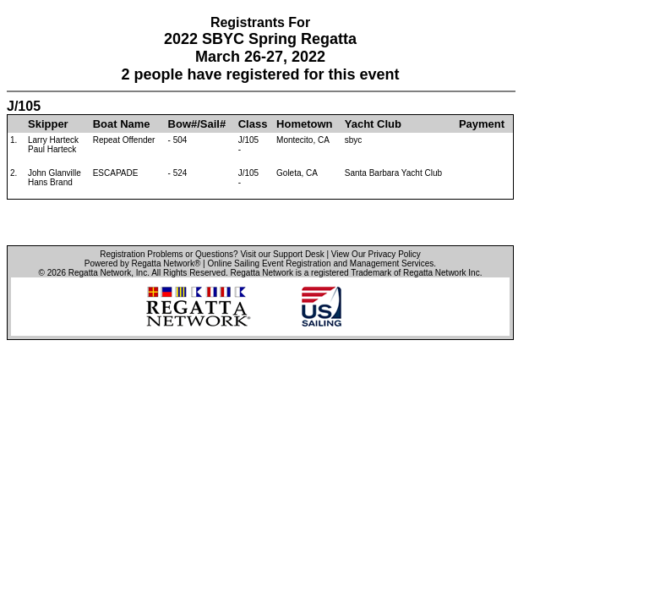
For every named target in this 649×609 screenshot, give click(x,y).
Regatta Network (99, 272)
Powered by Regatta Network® (142, 263)
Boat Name (121, 124)
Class (253, 124)
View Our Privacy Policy (376, 254)
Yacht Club (373, 124)
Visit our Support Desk (282, 254)
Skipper (48, 124)
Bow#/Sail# (197, 124)
